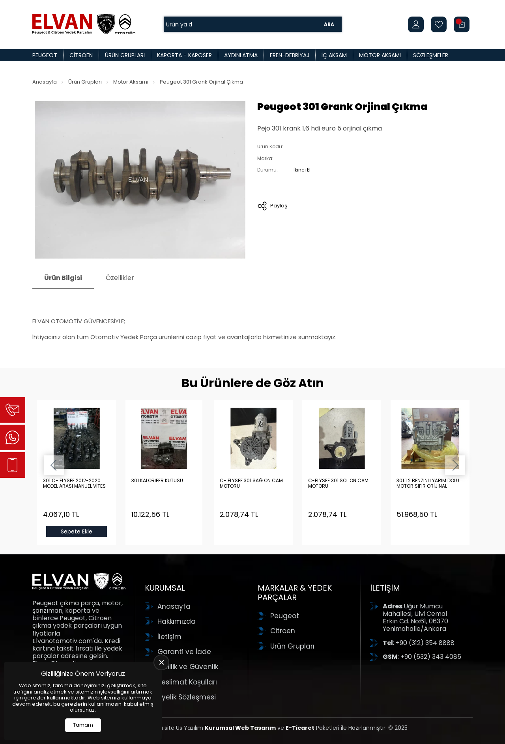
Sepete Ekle (76, 531)
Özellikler (120, 277)
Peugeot (44, 55)
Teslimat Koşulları (187, 682)
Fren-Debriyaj (289, 55)
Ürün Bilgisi (63, 277)
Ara (329, 24)
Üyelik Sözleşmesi (186, 697)
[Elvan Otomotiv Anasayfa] (83, 24)
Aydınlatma (241, 55)
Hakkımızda (176, 621)
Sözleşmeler (430, 55)
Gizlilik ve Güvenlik (187, 667)
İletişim (169, 637)
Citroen (81, 55)
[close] (161, 662)
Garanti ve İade (184, 652)
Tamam (83, 725)
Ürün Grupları (125, 55)
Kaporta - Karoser (184, 55)
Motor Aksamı (380, 55)
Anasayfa (44, 82)
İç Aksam (334, 55)
